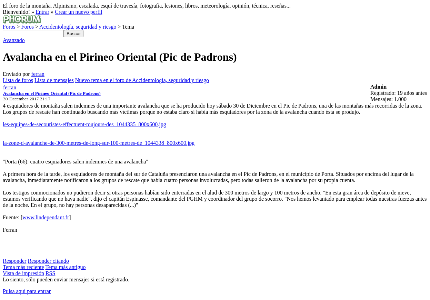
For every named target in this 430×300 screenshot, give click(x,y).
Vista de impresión (23, 273)
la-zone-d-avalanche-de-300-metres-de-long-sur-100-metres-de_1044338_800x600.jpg (98, 143)
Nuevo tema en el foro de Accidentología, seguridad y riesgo (142, 80)
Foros (9, 27)
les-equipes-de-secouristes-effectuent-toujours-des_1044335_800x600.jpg (84, 124)
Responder (14, 261)
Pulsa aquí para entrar (27, 291)
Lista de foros (18, 80)
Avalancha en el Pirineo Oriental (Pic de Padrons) (52, 93)
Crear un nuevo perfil (78, 12)
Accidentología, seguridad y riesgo (77, 27)
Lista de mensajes (54, 80)
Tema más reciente (23, 267)
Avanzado (14, 40)
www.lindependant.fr (45, 217)
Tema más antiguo (65, 267)
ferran (37, 74)
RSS (50, 273)
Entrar (42, 12)
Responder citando (48, 261)
